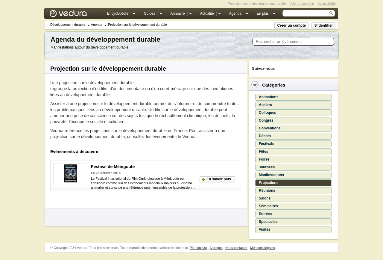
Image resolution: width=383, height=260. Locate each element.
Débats (265, 136)
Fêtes (263, 151)
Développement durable (67, 24)
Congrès (266, 120)
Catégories (273, 84)
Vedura (75, 15)
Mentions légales (262, 248)
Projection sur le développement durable (137, 24)
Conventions (270, 128)
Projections (268, 183)
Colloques (267, 113)
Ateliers (265, 105)
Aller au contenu (302, 3)
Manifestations (271, 175)
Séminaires (268, 206)
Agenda (96, 24)
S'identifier (323, 25)
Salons (264, 198)
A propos (215, 248)
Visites (264, 229)
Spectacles (268, 222)
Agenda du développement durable (105, 39)
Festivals (266, 144)
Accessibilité (326, 3)
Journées (267, 167)
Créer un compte (291, 25)
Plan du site (198, 248)
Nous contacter (236, 248)
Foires (264, 159)
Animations (268, 97)
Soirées (265, 214)
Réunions (267, 190)
